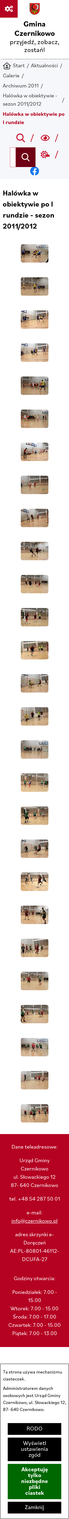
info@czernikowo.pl (34, 1221)
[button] (34, 261)
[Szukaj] (26, 157)
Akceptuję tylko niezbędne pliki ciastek (34, 1481)
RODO (34, 1429)
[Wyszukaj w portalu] (13, 157)
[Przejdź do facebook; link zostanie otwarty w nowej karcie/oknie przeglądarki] (34, 171)
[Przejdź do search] (21, 137)
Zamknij (34, 1508)
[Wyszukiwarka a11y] (45, 137)
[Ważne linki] (9, 9)
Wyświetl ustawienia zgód (34, 1449)
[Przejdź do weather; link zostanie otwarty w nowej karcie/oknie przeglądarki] (45, 154)
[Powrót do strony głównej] (14, 66)
